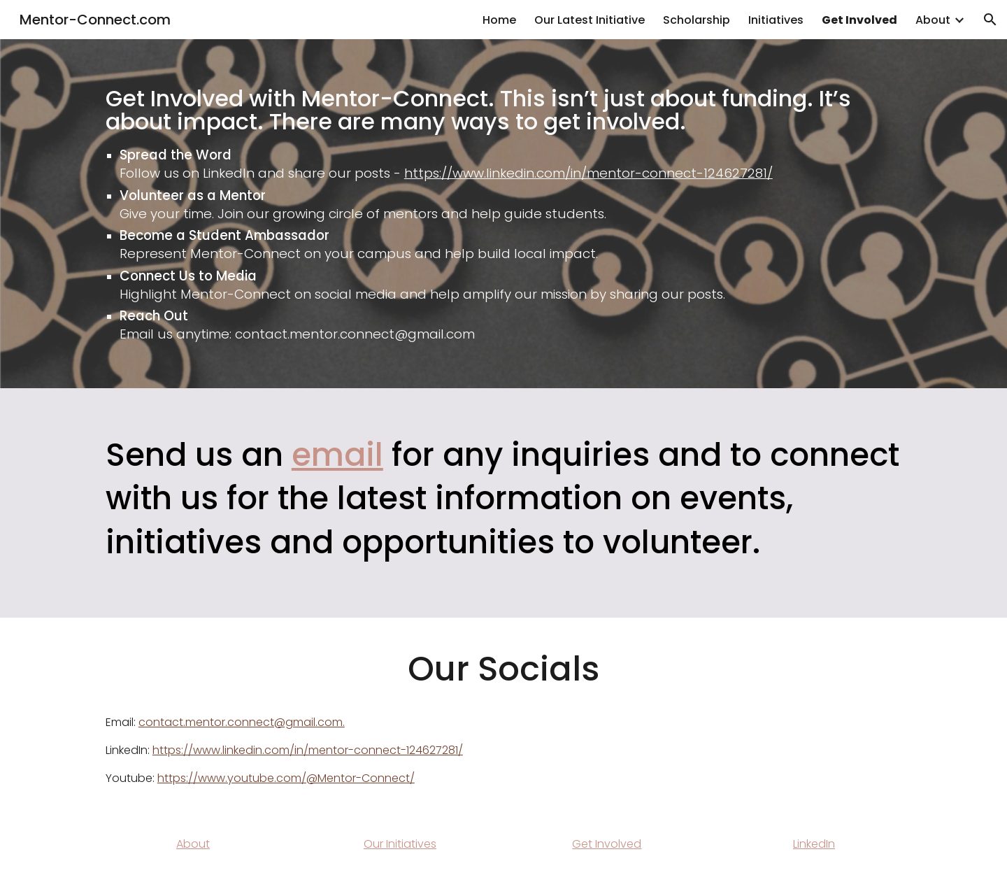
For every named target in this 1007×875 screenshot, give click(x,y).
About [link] (932, 20)
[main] (503, 213)
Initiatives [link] (776, 20)
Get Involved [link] (859, 20)
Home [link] (499, 20)
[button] (990, 19)
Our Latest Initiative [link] (589, 20)
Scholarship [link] (696, 20)
